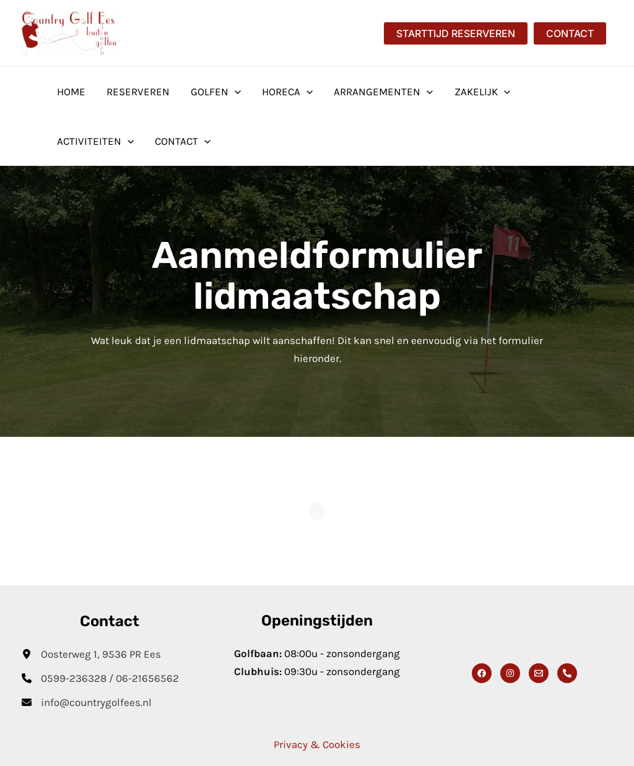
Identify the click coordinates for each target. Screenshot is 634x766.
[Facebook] (482, 673)
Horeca (287, 91)
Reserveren (138, 91)
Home (71, 91)
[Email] (539, 673)
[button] (456, 33)
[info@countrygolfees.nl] (87, 703)
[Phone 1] (567, 673)
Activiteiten (95, 141)
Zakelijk (482, 91)
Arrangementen (383, 91)
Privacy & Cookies (317, 744)
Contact (183, 141)
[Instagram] (510, 673)
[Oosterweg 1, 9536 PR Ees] (91, 654)
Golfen (216, 91)
